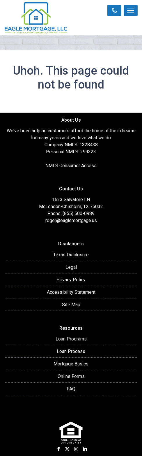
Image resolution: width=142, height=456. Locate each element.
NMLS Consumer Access (71, 165)
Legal (71, 267)
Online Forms (71, 376)
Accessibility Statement (71, 292)
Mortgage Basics (71, 364)
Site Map (71, 304)
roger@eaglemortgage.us (71, 220)
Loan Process (71, 351)
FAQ (71, 389)
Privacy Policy (71, 279)
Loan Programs (71, 339)
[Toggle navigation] (131, 10)
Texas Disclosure (71, 254)
